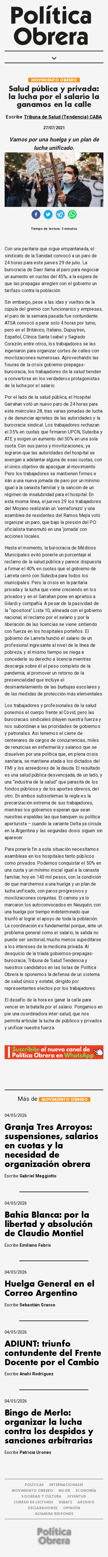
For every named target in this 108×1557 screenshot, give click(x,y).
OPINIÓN (71, 1508)
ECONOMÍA (86, 1490)
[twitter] (48, 215)
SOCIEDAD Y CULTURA (41, 1496)
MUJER (64, 1490)
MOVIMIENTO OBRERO (54, 80)
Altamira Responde (54, 1514)
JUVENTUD (76, 1496)
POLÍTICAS (34, 1485)
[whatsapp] (72, 215)
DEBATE (65, 1502)
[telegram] (60, 215)
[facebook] (36, 215)
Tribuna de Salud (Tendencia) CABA (63, 117)
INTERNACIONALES (66, 1485)
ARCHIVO (85, 1502)
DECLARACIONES (43, 1508)
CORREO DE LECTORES (33, 1502)
